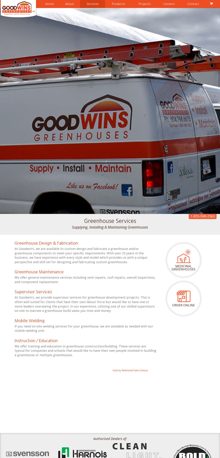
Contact (193, 4)
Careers (169, 4)
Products (118, 4)
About (69, 4)
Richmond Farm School (135, 370)
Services (93, 4)
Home (49, 4)
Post (115, 370)
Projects (144, 4)
